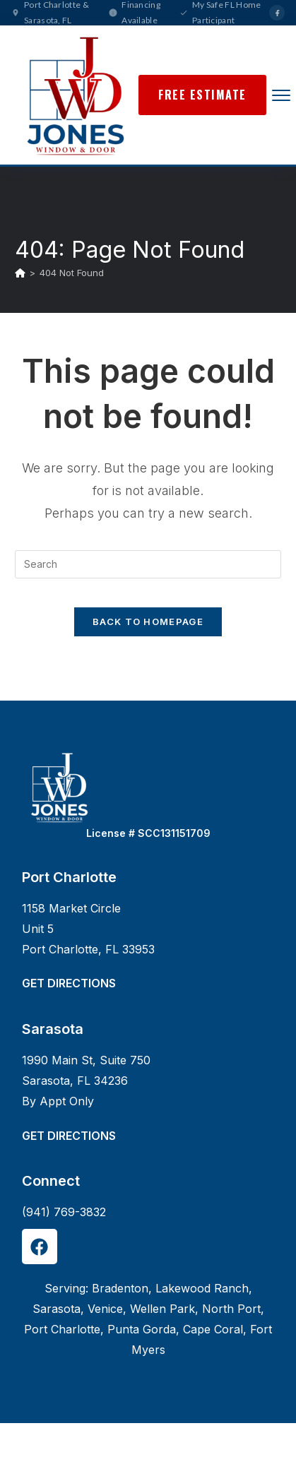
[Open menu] (281, 95)
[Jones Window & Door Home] (74, 95)
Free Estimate (202, 94)
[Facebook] (277, 12)
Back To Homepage (148, 621)
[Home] (20, 272)
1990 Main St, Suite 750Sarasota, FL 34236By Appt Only (86, 1080)
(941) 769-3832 (64, 1212)
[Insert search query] (148, 564)
